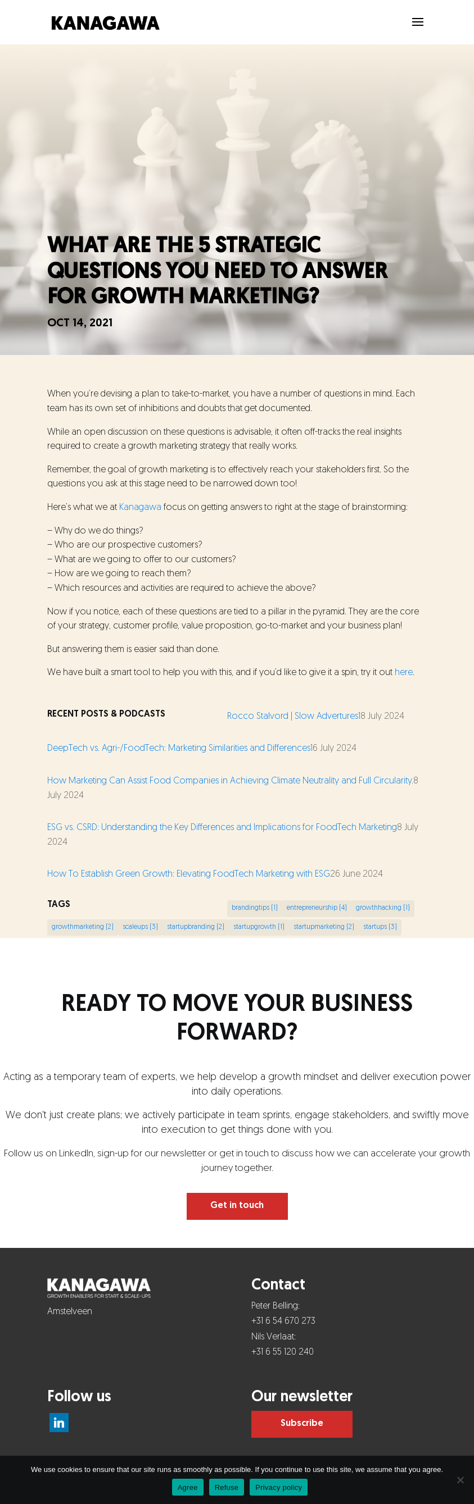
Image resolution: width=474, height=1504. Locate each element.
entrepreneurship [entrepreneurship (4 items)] (317, 908)
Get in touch (237, 1205)
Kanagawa (140, 507)
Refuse (227, 1487)
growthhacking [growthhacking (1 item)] (383, 908)
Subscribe (302, 1423)
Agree (188, 1487)
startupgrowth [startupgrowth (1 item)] (259, 927)
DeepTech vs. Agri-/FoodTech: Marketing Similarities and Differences (178, 748)
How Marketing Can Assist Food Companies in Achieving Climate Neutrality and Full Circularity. (230, 781)
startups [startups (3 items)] (380, 927)
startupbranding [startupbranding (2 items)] (195, 927)
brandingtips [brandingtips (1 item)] (255, 908)
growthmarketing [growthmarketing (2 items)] (83, 927)
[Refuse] (460, 1479)
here (404, 672)
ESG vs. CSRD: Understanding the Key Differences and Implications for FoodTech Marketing (222, 827)
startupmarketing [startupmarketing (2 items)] (324, 927)
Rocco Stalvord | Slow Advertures (292, 716)
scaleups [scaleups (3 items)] (140, 927)
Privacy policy (278, 1487)
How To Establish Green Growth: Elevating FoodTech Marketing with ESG (188, 874)
